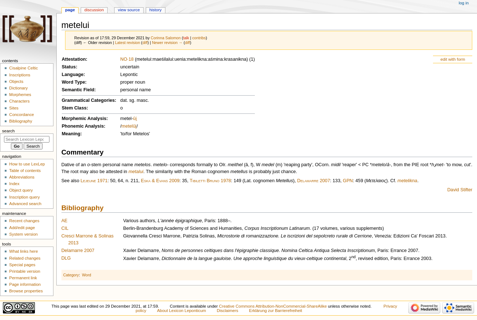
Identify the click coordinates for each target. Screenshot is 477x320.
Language (73, 74)
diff (145, 42)
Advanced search (25, 203)
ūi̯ (135, 118)
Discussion (94, 10)
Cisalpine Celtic (23, 68)
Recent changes (24, 221)
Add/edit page (22, 227)
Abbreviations (21, 177)
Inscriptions (19, 75)
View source (129, 10)
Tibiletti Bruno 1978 (210, 180)
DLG (66, 258)
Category (71, 275)
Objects (16, 81)
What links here (23, 251)
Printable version (24, 271)
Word (86, 275)
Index (14, 183)
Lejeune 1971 (94, 180)
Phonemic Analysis (83, 126)
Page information (25, 284)
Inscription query (24, 197)
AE (64, 220)
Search (8, 131)
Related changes (24, 258)
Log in (464, 3)
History (155, 10)
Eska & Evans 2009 (160, 180)
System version (23, 234)
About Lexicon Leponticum (181, 310)
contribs (199, 38)
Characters (19, 101)
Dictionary (18, 88)
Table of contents (25, 170)
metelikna (407, 180)
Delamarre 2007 (313, 180)
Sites (13, 108)
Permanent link (23, 278)
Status (69, 66)
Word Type (73, 82)
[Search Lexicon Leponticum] (26, 139)
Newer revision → (167, 42)
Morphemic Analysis (84, 118)
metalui (135, 171)
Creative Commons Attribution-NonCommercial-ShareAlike (272, 306)
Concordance (21, 114)
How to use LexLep (27, 164)
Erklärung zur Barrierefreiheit (275, 310)
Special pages (22, 265)
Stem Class (74, 108)
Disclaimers (227, 310)
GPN (348, 180)
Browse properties (26, 291)
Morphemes (20, 94)
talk (186, 38)
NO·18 (127, 59)
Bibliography (82, 208)
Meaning (71, 133)
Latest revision (127, 42)
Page (70, 10)
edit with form (452, 59)
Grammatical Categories (88, 100)
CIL (65, 228)
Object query (21, 190)
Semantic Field (78, 89)
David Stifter (459, 189)
